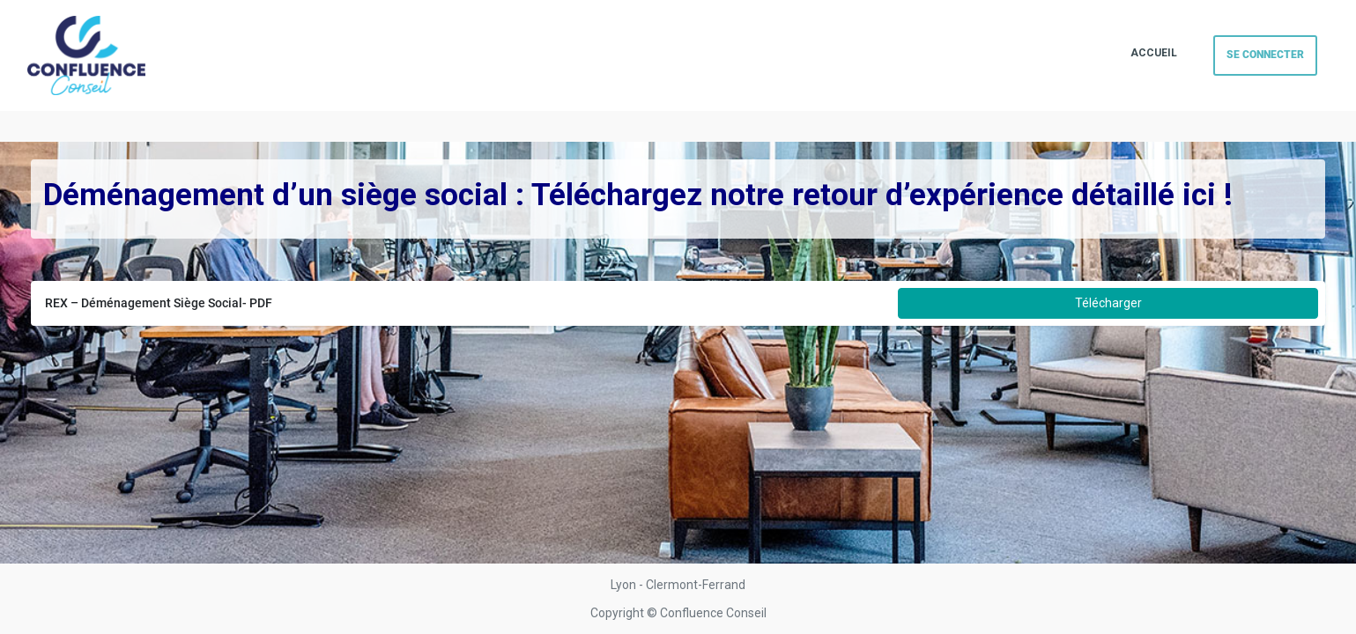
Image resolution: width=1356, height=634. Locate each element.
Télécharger (1108, 303)
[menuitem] (1153, 53)
